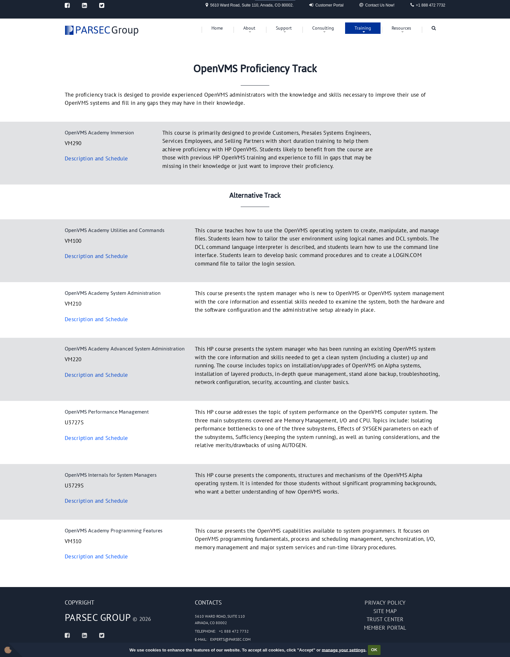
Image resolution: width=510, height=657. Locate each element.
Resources (401, 28)
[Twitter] (101, 5)
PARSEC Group (98, 617)
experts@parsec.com (230, 639)
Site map (385, 611)
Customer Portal (326, 5)
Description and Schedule (96, 158)
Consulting (323, 28)
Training (363, 28)
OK (374, 649)
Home (217, 28)
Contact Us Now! (377, 5)
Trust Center (385, 619)
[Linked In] (84, 5)
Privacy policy (385, 602)
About (249, 28)
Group (107, 30)
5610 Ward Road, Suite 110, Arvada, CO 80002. (249, 5)
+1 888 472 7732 (427, 5)
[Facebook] (67, 5)
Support (284, 28)
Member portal (385, 627)
